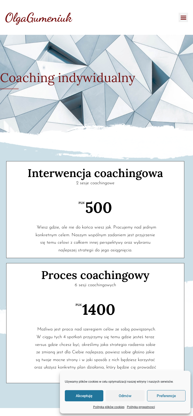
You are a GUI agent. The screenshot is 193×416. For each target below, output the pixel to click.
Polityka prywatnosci (141, 407)
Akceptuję (84, 396)
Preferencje (166, 396)
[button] (183, 17)
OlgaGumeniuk (38, 17)
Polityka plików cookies (108, 407)
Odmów (125, 396)
